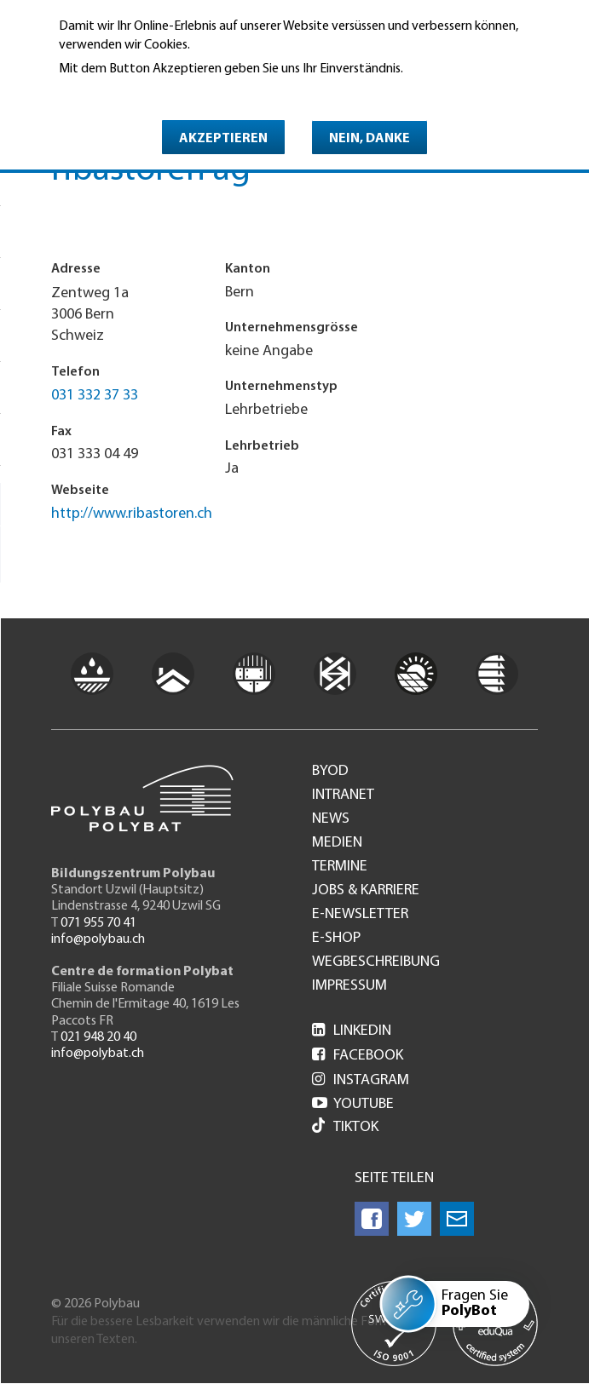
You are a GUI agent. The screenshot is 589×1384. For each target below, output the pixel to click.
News (330, 819)
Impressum (349, 986)
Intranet (343, 795)
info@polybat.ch (97, 1053)
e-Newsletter (360, 914)
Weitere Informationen (132, 92)
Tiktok (345, 1127)
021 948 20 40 (98, 1037)
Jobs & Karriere (365, 891)
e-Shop (336, 938)
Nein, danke (369, 139)
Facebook (357, 1056)
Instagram (360, 1080)
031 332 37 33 (94, 396)
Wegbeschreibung (376, 962)
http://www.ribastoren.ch (131, 514)
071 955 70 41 (98, 923)
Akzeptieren (223, 139)
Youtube (353, 1104)
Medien (337, 843)
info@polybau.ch (98, 939)
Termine (339, 867)
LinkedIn (351, 1031)
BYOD (330, 771)
